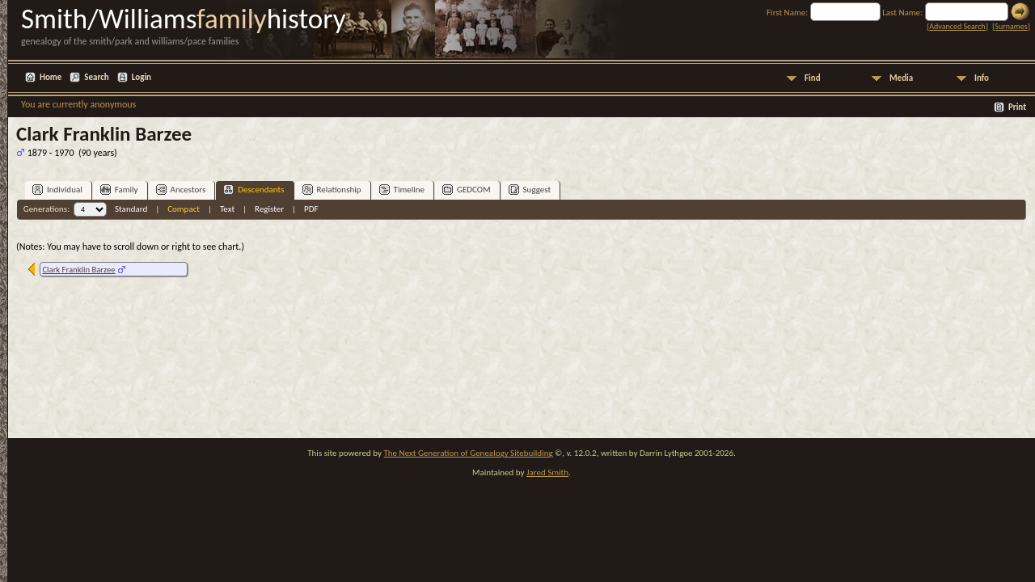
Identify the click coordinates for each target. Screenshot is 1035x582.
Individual (57, 189)
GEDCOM (466, 189)
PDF (311, 209)
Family (119, 189)
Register (269, 209)
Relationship (331, 189)
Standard (131, 209)
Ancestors (181, 189)
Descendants (253, 189)
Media (901, 78)
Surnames (1011, 26)
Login (141, 77)
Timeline (402, 189)
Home (50, 77)
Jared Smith (547, 472)
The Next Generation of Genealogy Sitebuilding (467, 453)
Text (227, 209)
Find (813, 78)
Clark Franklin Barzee (78, 269)
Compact (183, 209)
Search (96, 77)
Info (981, 78)
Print (1017, 107)
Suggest (530, 189)
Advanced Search (957, 26)
